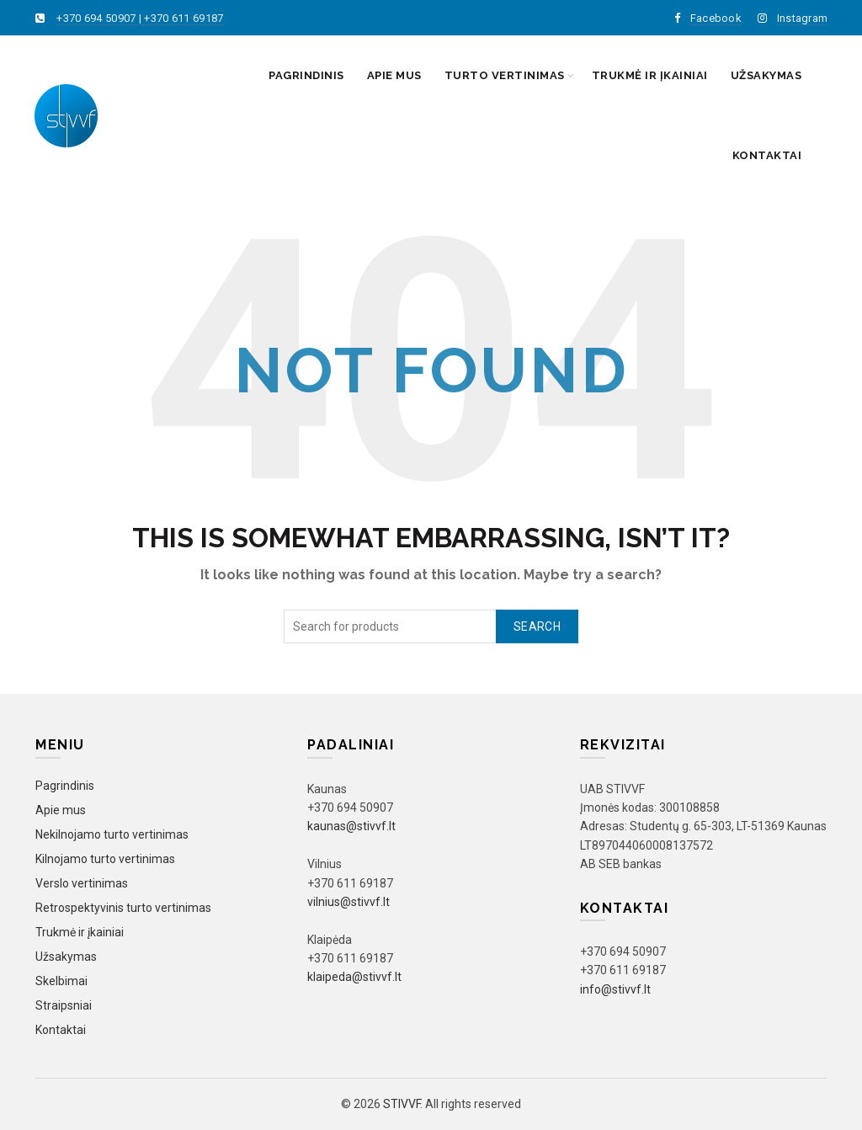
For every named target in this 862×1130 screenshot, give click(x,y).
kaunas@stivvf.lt (351, 826)
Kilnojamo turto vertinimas (105, 859)
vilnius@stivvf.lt (348, 902)
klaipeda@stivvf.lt (354, 976)
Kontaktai (767, 155)
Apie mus (394, 75)
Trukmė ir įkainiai (650, 75)
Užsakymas (766, 75)
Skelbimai (61, 981)
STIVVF (401, 1104)
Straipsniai (63, 1005)
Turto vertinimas (504, 75)
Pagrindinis (306, 75)
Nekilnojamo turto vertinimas (112, 834)
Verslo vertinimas (81, 883)
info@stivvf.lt (615, 989)
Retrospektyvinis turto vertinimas (123, 907)
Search (537, 626)
